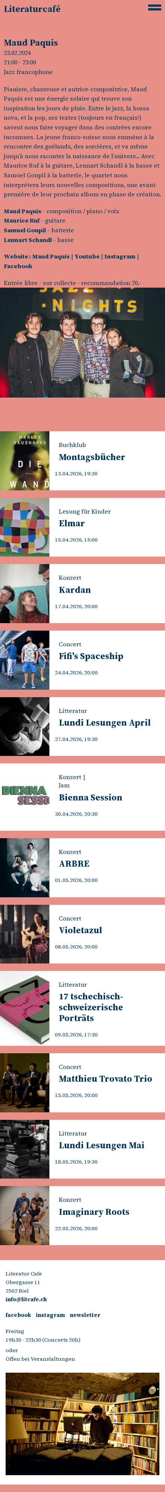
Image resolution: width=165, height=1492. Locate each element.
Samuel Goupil (25, 230)
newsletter (85, 1315)
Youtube (87, 256)
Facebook (18, 266)
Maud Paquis (22, 211)
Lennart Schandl (28, 240)
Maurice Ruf (22, 220)
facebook (18, 1315)
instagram (50, 1315)
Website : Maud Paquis (37, 256)
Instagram (119, 256)
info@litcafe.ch (26, 1299)
